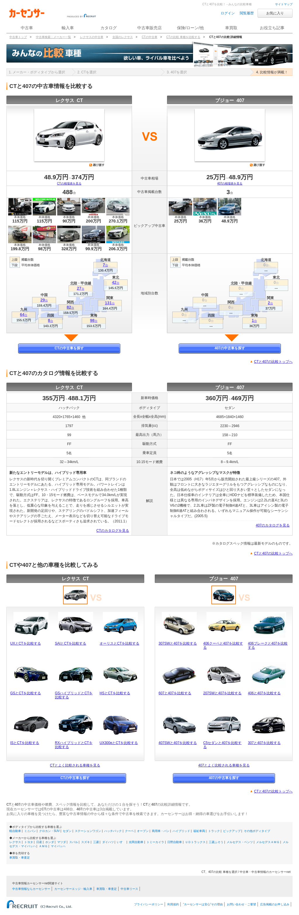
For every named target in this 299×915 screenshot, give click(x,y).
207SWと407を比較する (222, 693)
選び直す (97, 164)
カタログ (108, 27)
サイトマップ (284, 4)
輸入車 (68, 27)
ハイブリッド (181, 831)
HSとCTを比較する (115, 693)
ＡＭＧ (43, 846)
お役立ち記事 (272, 27)
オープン (143, 831)
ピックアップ (232, 831)
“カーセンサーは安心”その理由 (203, 904)
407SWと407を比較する (178, 743)
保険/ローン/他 (190, 27)
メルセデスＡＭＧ (267, 842)
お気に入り (275, 13)
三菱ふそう (216, 842)
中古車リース (129, 888)
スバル (73, 842)
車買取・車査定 (19, 857)
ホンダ (49, 842)
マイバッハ (58, 846)
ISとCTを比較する (24, 743)
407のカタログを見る (273, 525)
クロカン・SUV (49, 831)
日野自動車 (174, 842)
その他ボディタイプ (257, 831)
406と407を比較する (264, 693)
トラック (214, 831)
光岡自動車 (136, 842)
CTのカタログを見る (112, 531)
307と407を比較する (264, 743)
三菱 (96, 842)
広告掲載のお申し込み (274, 904)
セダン (67, 831)
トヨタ (28, 842)
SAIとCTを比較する (70, 643)
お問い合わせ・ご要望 (241, 904)
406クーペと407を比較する (223, 645)
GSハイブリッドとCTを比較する (74, 695)
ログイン (228, 13)
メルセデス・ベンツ (240, 842)
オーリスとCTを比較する (119, 643)
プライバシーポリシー (148, 904)
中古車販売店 (149, 27)
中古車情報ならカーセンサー (31, 888)
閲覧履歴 (247, 13)
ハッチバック (113, 831)
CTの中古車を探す (69, 348)
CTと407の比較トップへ (273, 362)
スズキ (85, 842)
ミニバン (30, 831)
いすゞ (121, 842)
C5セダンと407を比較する (222, 745)
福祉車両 (199, 831)
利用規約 (173, 904)
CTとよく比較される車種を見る (75, 765)
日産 (39, 842)
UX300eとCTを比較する (119, 743)
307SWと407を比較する (178, 643)
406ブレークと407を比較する (268, 645)
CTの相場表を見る (69, 183)
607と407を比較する (175, 693)
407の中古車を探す (230, 348)
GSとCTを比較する (25, 693)
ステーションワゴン (88, 831)
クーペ (129, 831)
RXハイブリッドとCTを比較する (74, 745)
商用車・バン (160, 831)
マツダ (61, 842)
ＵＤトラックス (195, 842)
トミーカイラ (155, 842)
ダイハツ (108, 842)
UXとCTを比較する (25, 643)
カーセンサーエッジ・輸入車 (73, 888)
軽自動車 (15, 831)
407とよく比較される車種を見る (224, 765)
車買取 (231, 27)
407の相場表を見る (230, 183)
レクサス (15, 842)
